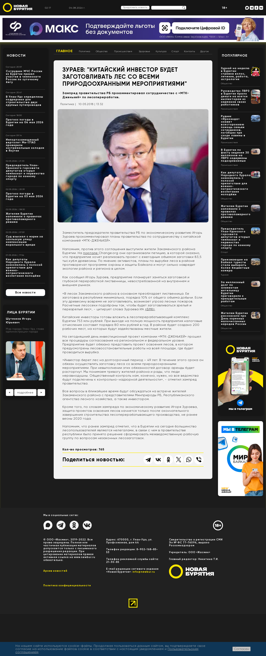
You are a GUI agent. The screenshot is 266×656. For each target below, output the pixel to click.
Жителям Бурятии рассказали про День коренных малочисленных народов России (234, 318)
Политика (84, 51)
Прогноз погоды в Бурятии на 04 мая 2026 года (25, 122)
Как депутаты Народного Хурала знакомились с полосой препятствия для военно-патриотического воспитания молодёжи (24, 267)
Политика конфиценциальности (67, 585)
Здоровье (144, 51)
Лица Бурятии (21, 312)
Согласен (241, 649)
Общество (102, 51)
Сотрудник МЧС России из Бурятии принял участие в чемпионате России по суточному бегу (24, 77)
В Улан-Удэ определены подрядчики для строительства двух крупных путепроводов (24, 101)
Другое (204, 51)
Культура (161, 51)
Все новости (25, 292)
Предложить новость (135, 7)
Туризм (225, 275)
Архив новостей (55, 570)
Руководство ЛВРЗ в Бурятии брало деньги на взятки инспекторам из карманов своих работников (235, 97)
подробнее (25, 392)
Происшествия (123, 51)
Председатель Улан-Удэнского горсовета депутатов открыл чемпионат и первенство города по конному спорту (25, 172)
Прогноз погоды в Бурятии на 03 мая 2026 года (24, 196)
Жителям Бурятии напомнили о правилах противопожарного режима (24, 218)
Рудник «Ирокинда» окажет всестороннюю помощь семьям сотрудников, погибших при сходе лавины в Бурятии (233, 127)
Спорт (175, 51)
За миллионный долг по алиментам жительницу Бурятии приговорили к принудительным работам (233, 292)
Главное (64, 51)
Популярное (234, 55)
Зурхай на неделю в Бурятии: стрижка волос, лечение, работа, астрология (235, 74)
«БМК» (150, 309)
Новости (16, 55)
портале (91, 253)
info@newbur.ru (144, 571)
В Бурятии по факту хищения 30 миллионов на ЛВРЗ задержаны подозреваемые (235, 155)
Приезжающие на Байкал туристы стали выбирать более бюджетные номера (235, 265)
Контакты (189, 51)
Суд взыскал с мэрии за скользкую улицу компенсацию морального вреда (24, 240)
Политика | (68, 104)
